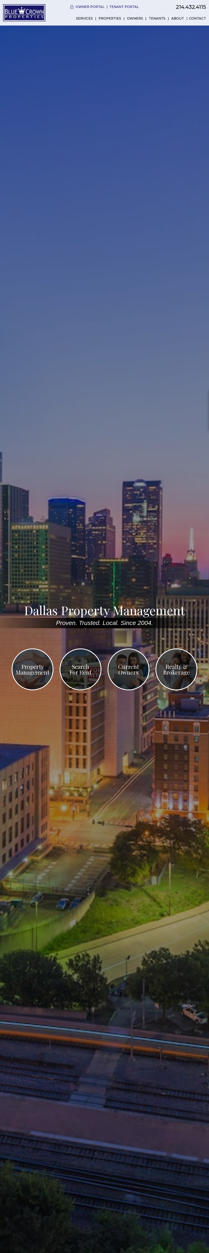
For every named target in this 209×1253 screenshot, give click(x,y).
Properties (110, 18)
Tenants (157, 18)
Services (84, 18)
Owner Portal (90, 7)
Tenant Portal (124, 7)
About (177, 18)
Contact (197, 18)
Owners (135, 18)
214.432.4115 (191, 7)
